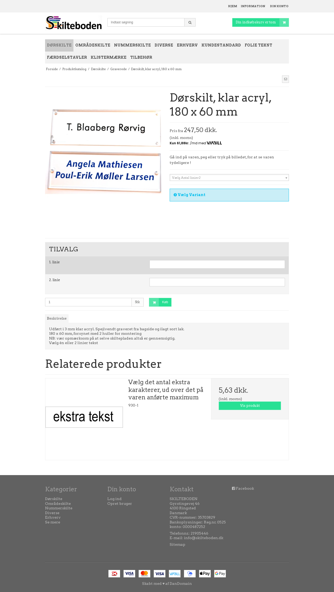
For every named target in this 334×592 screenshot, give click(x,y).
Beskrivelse (57, 318)
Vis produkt (250, 406)
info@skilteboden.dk (203, 538)
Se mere (52, 522)
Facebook (245, 488)
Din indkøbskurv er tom (262, 22)
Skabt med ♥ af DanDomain (167, 583)
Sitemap (177, 544)
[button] (285, 79)
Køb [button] (158, 302)
